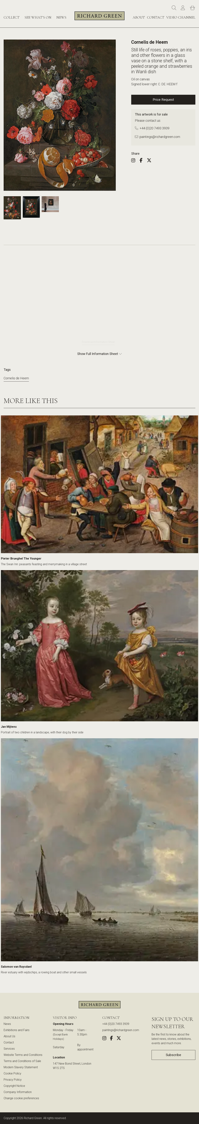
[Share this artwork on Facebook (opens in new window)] (143, 161)
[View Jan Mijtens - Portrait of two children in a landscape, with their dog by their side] (99, 647)
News (61, 17)
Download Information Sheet (98, 342)
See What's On (38, 17)
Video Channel (180, 17)
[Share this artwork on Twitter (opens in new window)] (151, 161)
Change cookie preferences (21, 1098)
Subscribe (173, 1055)
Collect (11, 17)
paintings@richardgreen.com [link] (120, 1030)
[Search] (174, 8)
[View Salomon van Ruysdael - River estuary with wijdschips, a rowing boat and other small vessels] (99, 851)
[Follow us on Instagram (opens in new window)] (135, 161)
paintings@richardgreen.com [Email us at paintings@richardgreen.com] (157, 137)
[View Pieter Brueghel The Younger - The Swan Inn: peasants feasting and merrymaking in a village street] (99, 485)
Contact (155, 17)
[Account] (183, 8)
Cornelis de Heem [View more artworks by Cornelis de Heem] (16, 378)
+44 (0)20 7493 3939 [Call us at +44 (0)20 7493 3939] (152, 128)
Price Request (163, 99)
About (139, 17)
